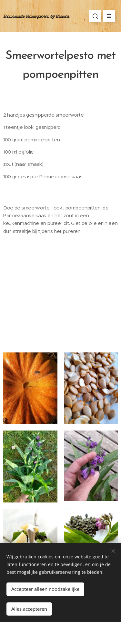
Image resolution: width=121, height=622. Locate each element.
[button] (95, 16)
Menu (107, 16)
